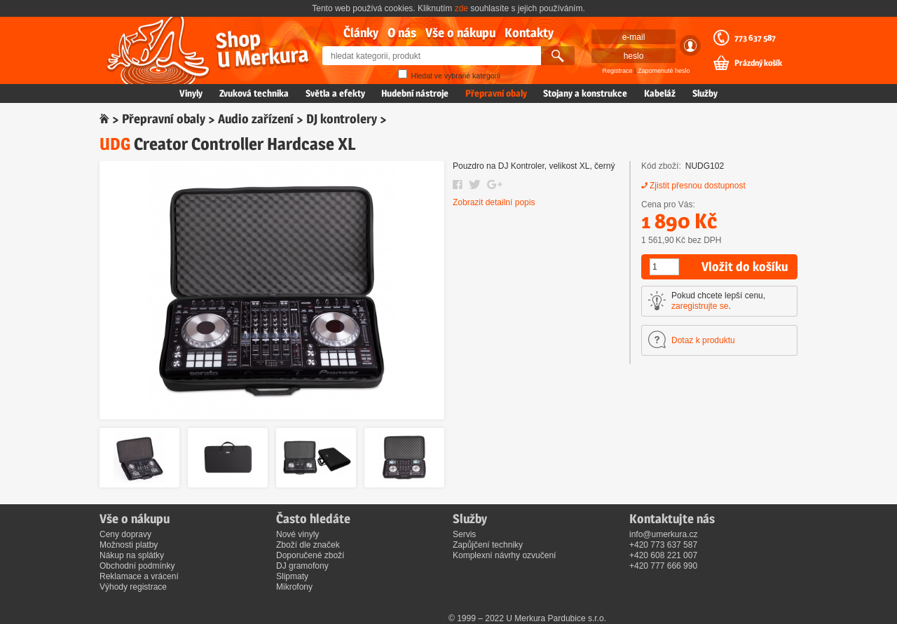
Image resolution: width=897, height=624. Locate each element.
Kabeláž (660, 93)
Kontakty (529, 32)
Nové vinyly (297, 534)
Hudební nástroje (414, 93)
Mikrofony (294, 587)
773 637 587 (755, 38)
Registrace (618, 70)
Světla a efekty (335, 93)
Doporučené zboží (310, 555)
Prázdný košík (758, 63)
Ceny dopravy (125, 534)
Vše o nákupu (460, 32)
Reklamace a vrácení (139, 576)
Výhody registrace (133, 587)
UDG (115, 144)
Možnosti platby (129, 545)
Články (360, 32)
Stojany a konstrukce (585, 93)
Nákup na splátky (132, 555)
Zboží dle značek (308, 545)
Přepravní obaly (496, 93)
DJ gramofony (302, 566)
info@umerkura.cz (663, 534)
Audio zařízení (256, 118)
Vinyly (191, 93)
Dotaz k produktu (703, 340)
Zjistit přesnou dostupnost (698, 185)
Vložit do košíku (744, 266)
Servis (464, 534)
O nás (402, 32)
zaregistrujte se (699, 306)
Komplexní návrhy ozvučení (504, 555)
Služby (705, 93)
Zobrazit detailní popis (494, 202)
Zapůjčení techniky (488, 545)
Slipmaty (292, 576)
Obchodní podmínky (137, 566)
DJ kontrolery (341, 118)
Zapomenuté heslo (664, 70)
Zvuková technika (254, 93)
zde (461, 8)
